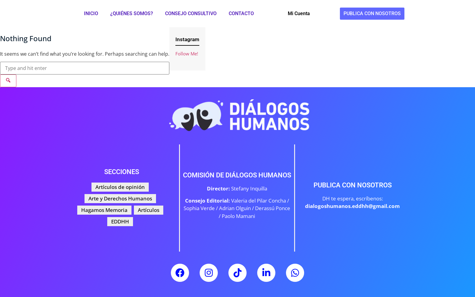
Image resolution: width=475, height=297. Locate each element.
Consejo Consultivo (191, 13)
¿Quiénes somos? (131, 13)
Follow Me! (186, 54)
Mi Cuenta (299, 13)
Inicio (91, 13)
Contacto (241, 13)
